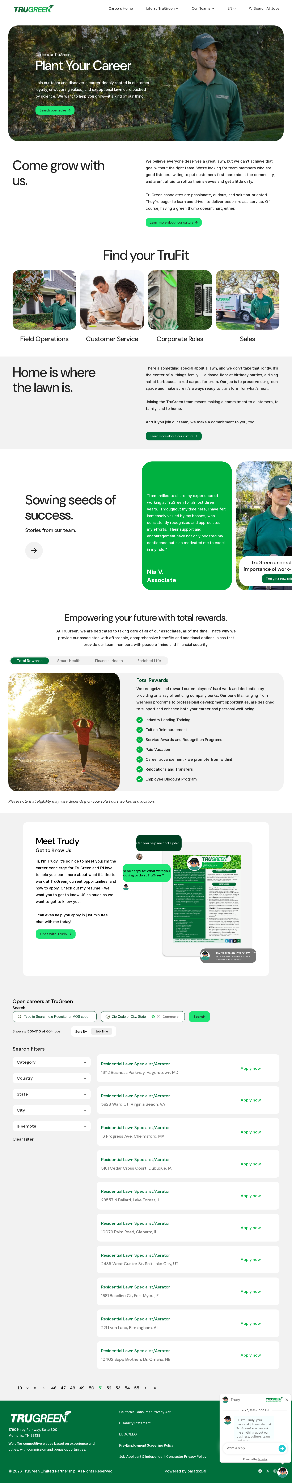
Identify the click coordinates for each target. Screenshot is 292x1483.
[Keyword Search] (58, 1016)
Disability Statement (135, 1423)
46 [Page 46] (53, 1388)
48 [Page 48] (72, 1388)
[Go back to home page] (34, 9)
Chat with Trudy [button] (55, 934)
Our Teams (203, 8)
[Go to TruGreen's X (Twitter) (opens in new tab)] (267, 1471)
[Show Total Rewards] (29, 660)
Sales (247, 338)
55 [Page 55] (136, 1388)
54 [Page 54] (127, 1388)
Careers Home (121, 8)
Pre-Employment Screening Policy (146, 1445)
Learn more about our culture (174, 222)
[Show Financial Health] (109, 660)
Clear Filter (23, 1139)
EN (232, 8)
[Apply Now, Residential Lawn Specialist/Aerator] (252, 1068)
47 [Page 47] (63, 1388)
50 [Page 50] (91, 1388)
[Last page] (155, 1387)
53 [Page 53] (117, 1388)
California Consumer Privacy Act (145, 1412)
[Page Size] (21, 1388)
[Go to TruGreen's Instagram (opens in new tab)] (275, 1471)
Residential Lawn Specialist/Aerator (135, 1064)
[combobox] (130, 1016)
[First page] (35, 1387)
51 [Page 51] (100, 1388)
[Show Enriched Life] (149, 660)
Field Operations (44, 338)
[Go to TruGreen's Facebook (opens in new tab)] (260, 1471)
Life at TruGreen (162, 8)
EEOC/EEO (128, 1434)
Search (199, 1016)
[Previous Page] (44, 1387)
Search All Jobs (264, 8)
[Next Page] (145, 1387)
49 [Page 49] (82, 1388)
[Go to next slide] (34, 550)
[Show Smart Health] (69, 660)
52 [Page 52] (108, 1388)
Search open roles (55, 110)
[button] (153, 1016)
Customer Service (112, 338)
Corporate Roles (180, 338)
